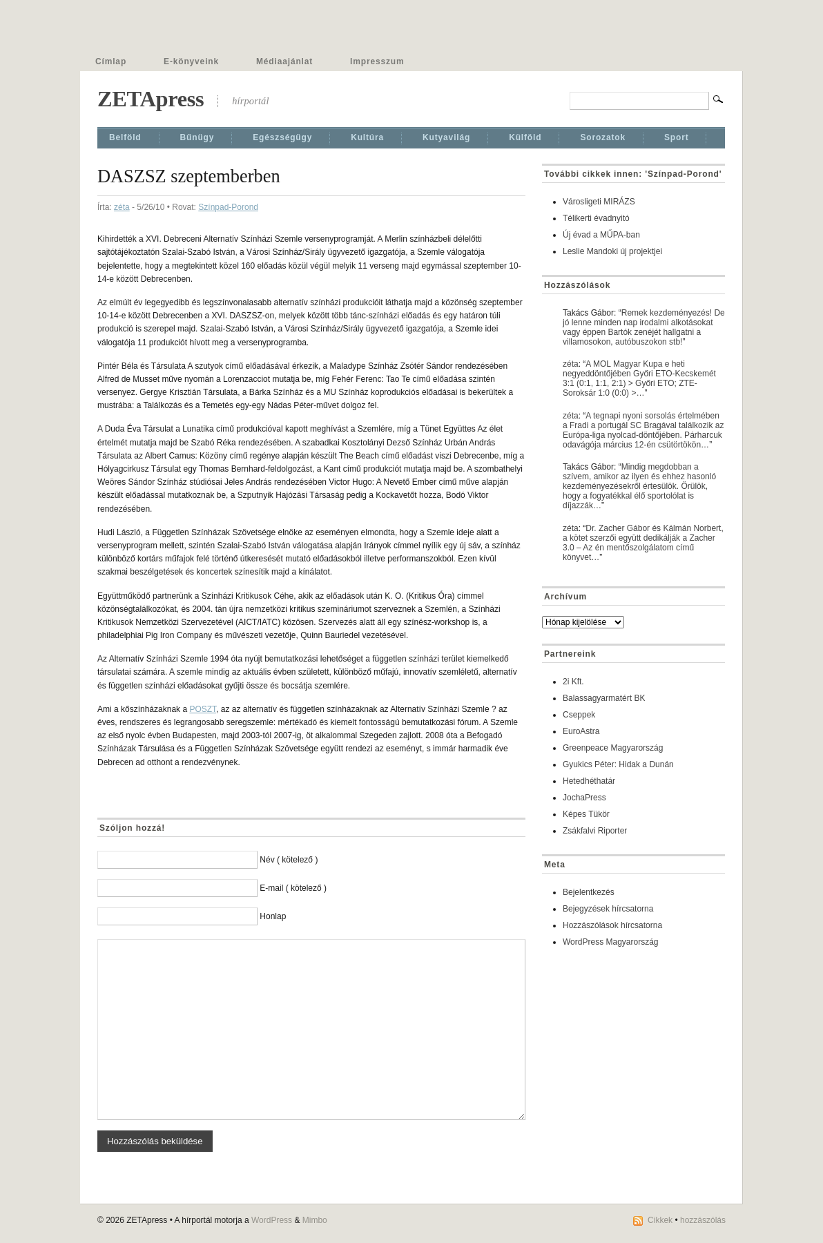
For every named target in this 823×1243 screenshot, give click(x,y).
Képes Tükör (586, 814)
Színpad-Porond (228, 207)
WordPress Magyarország (611, 942)
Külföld (525, 137)
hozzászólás (703, 1220)
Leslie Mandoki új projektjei (612, 251)
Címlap (110, 61)
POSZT (202, 709)
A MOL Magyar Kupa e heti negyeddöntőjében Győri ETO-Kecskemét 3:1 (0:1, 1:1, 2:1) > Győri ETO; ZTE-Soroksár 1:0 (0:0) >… (639, 378)
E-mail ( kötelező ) (293, 888)
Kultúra (367, 137)
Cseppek (579, 715)
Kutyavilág (446, 137)
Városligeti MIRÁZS (599, 201)
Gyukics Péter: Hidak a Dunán (618, 764)
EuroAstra (581, 731)
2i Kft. (573, 681)
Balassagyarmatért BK (604, 698)
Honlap (273, 916)
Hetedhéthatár (589, 781)
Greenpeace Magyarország (613, 748)
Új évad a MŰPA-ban (601, 235)
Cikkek (660, 1220)
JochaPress (584, 797)
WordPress (271, 1220)
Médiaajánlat (284, 61)
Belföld (125, 137)
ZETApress (150, 98)
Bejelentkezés (588, 892)
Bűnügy (197, 137)
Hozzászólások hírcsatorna (612, 925)
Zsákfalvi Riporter (595, 831)
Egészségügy (282, 137)
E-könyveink (191, 61)
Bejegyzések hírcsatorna (608, 909)
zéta (122, 207)
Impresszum (377, 61)
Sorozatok (603, 137)
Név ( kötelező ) (289, 860)
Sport (676, 137)
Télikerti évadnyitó (596, 218)
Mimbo (314, 1220)
